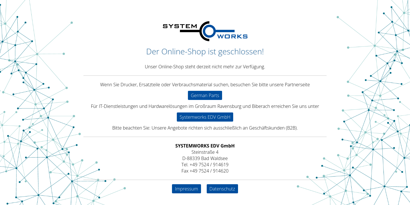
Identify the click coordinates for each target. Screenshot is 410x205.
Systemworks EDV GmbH (205, 117)
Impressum (186, 189)
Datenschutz (222, 189)
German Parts (205, 95)
